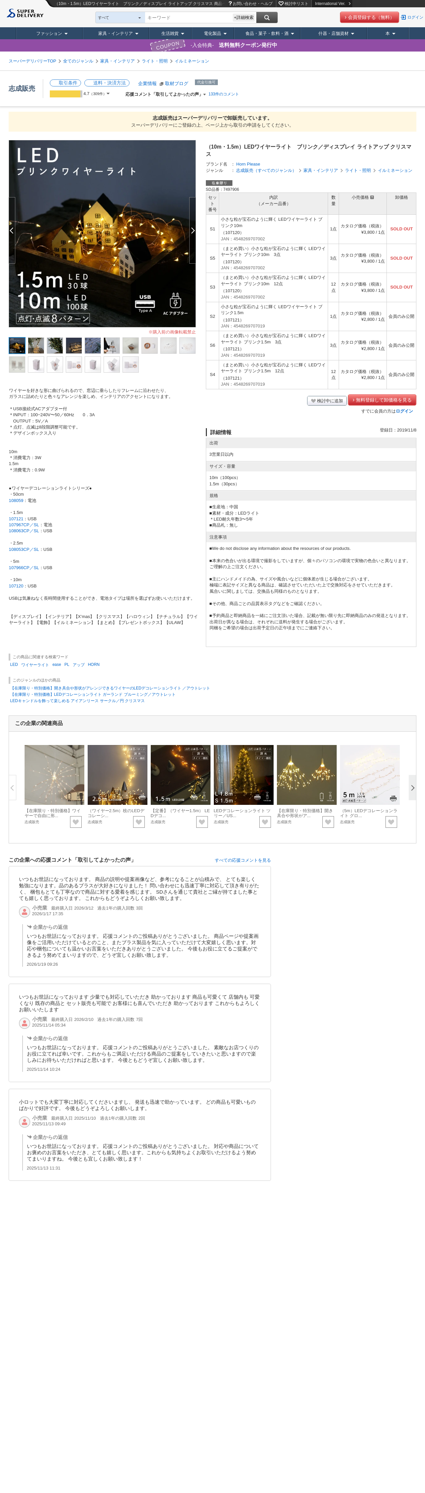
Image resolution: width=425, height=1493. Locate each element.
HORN (94, 664)
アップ (79, 665)
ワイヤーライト (35, 665)
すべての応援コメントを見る (243, 860)
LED (14, 664)
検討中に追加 (330, 400)
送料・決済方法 (109, 82)
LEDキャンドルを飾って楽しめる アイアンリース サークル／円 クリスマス (77, 700)
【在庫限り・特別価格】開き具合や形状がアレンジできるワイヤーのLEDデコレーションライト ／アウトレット (110, 688)
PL (66, 664)
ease (56, 664)
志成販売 (22, 88)
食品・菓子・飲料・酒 (267, 33)
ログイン (415, 17)
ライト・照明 (155, 61)
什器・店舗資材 (333, 33)
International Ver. (333, 3)
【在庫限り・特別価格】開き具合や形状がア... (305, 813)
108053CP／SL (24, 549)
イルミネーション (192, 61)
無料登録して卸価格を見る (384, 400)
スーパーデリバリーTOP (32, 61)
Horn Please (248, 164)
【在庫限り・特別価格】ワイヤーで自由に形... (53, 813)
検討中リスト (296, 3)
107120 (16, 585)
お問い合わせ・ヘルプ (253, 3)
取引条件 (68, 82)
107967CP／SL (24, 524)
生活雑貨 (170, 33)
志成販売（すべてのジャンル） (266, 170)
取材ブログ (176, 83)
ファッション (49, 33)
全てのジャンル (78, 61)
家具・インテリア (115, 33)
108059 (16, 500)
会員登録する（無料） (371, 17)
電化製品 (212, 33)
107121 (16, 518)
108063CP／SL (24, 530)
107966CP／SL (24, 567)
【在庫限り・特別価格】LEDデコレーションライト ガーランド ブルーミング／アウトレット (93, 694)
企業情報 (147, 83)
